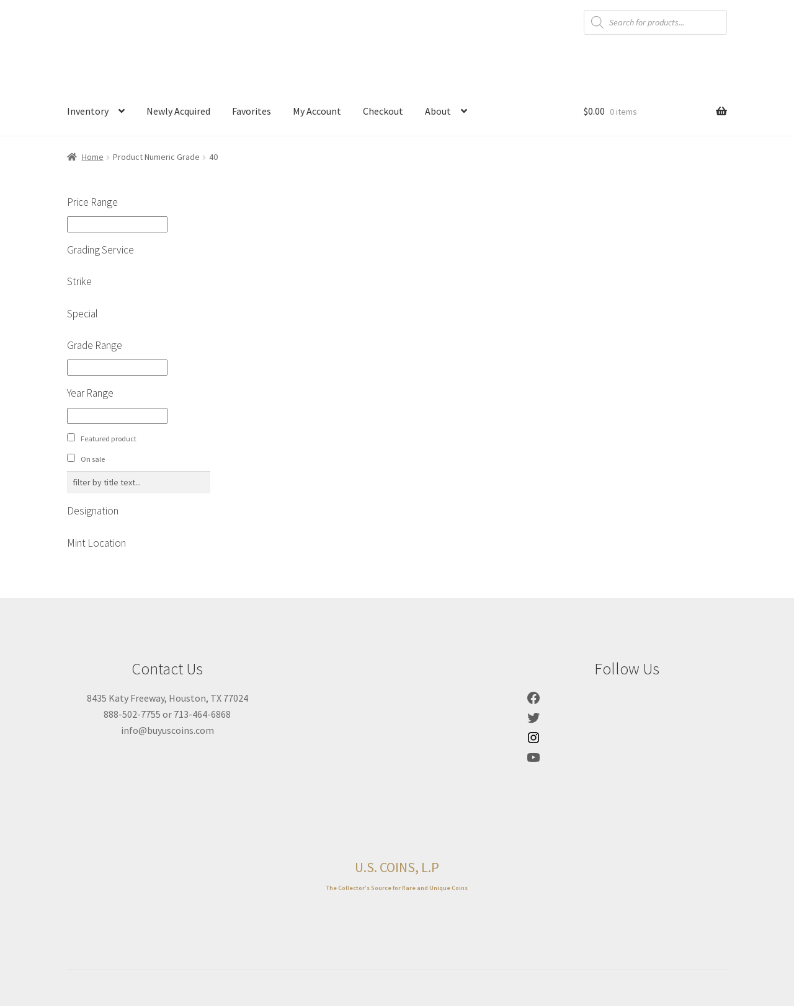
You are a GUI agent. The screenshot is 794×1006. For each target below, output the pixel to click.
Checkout (383, 111)
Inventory (88, 111)
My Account (317, 111)
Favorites (251, 111)
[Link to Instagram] (533, 741)
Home (93, 156)
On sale (93, 459)
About (438, 111)
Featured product (108, 438)
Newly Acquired (178, 111)
